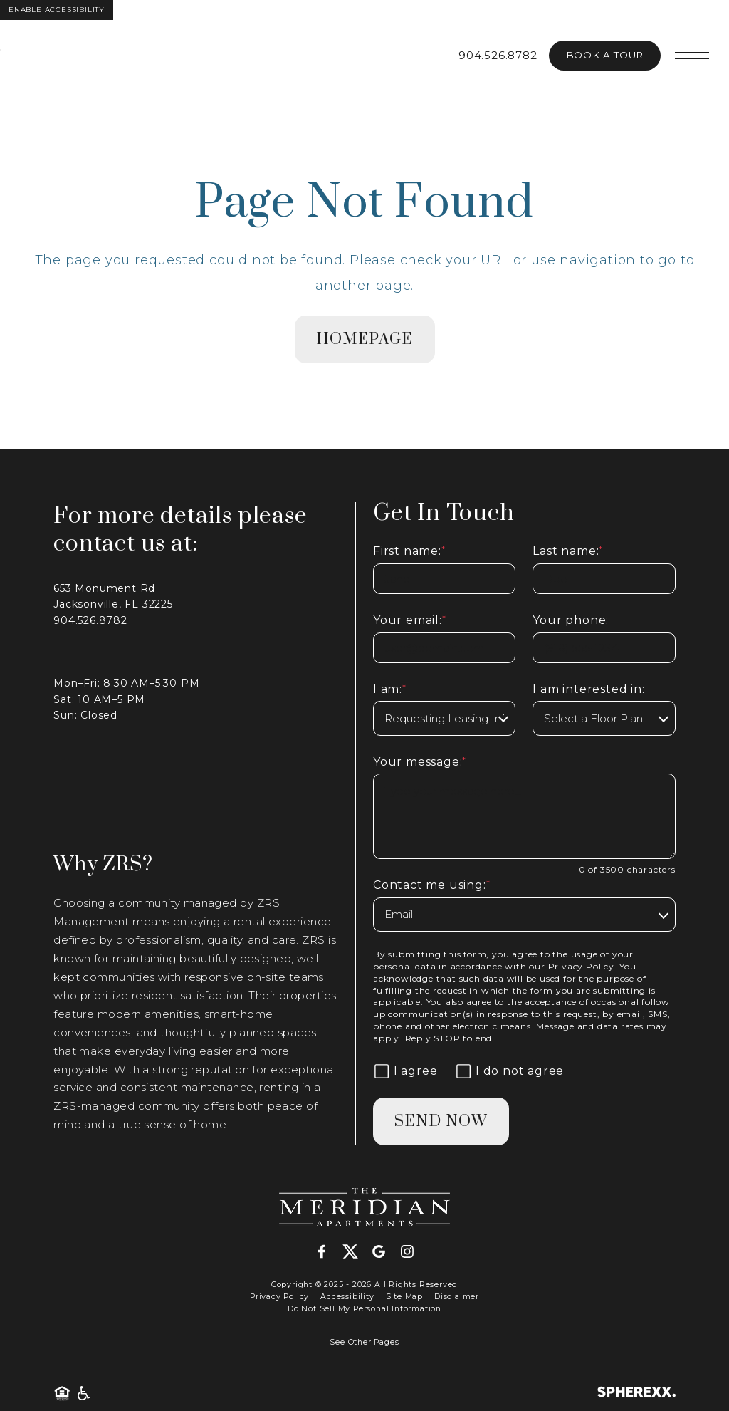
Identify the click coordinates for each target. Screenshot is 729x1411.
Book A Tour (605, 55)
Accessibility (347, 1296)
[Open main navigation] (692, 55)
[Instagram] (407, 1252)
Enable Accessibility (57, 9)
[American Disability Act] (82, 1393)
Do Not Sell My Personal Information (364, 1308)
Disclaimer (456, 1296)
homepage (365, 339)
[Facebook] (327, 1252)
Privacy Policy (581, 966)
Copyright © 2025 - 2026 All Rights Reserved (364, 1284)
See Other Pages (364, 1342)
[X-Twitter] (356, 1252)
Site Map (404, 1296)
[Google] (384, 1252)
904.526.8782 (497, 55)
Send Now (441, 1121)
